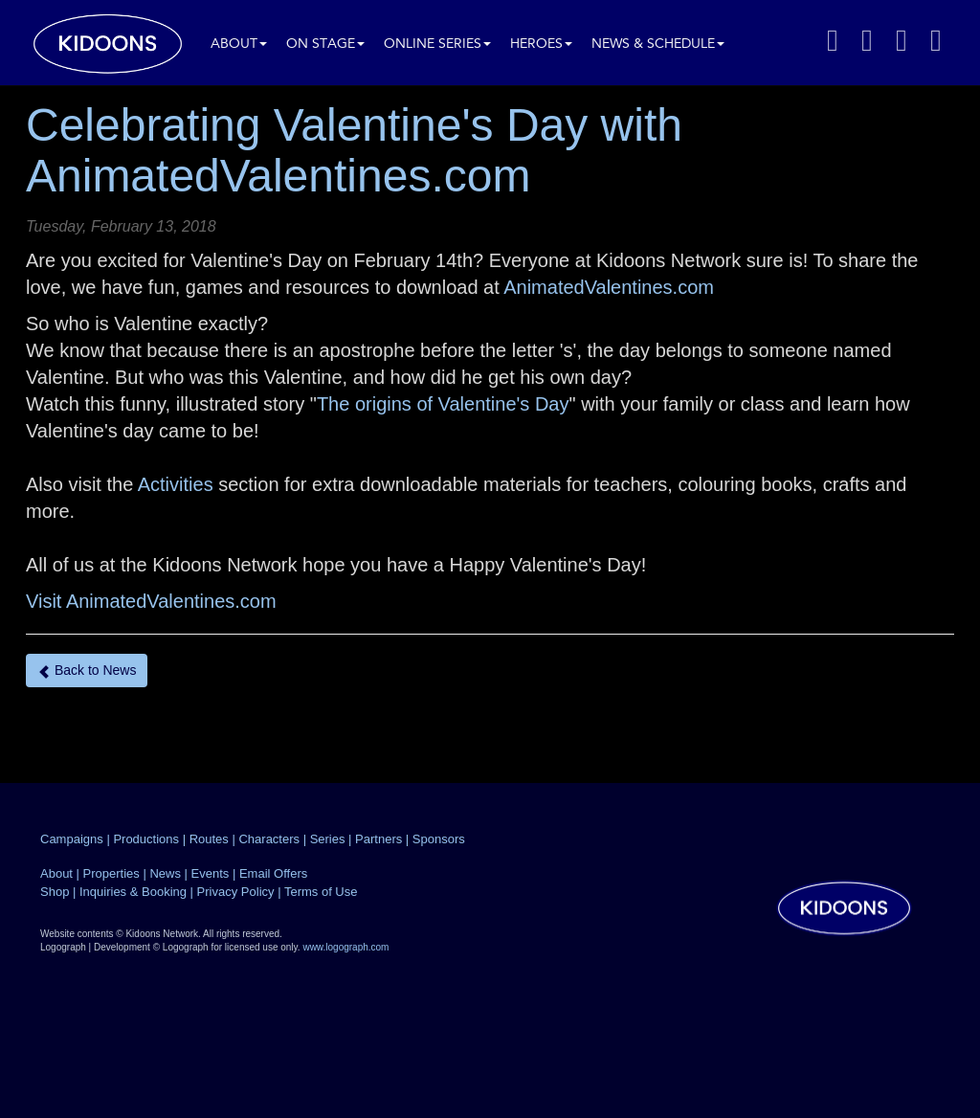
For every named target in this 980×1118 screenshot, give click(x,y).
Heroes (541, 44)
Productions (146, 839)
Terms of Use (321, 891)
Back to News (86, 670)
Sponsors (438, 839)
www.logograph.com (345, 947)
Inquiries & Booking (133, 891)
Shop (54, 891)
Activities (175, 484)
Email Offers (273, 873)
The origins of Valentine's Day (443, 403)
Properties (111, 873)
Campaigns (71, 839)
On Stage (325, 44)
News (165, 873)
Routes (209, 839)
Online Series (437, 44)
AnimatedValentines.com (608, 287)
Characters (269, 839)
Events (210, 873)
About (239, 44)
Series (327, 839)
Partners (378, 839)
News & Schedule (657, 44)
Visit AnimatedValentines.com (151, 601)
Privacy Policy (236, 891)
